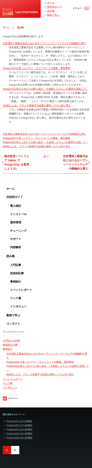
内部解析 (15, 247)
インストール (18, 214)
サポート (15, 239)
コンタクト (13, 323)
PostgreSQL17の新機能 (19, 425)
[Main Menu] (80, 8)
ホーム (50, 2)
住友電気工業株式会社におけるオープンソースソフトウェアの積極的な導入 (44, 43)
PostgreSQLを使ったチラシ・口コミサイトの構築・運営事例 (36, 68)
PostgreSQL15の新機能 (19, 433)
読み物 (50, 11)
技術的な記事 (10, 345)
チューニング (18, 230)
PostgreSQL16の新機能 (19, 429)
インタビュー (18, 306)
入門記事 (15, 265)
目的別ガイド (54, 7)
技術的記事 (17, 273)
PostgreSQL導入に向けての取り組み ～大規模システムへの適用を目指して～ (45, 88)
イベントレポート (21, 290)
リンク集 (15, 298)
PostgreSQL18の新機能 (19, 421)
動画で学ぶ (53, 15)
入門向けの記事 (11, 340)
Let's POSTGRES (27, 12)
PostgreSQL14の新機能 (19, 437)
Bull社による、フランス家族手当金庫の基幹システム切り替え (37, 105)
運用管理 (15, 222)
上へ (46, 156)
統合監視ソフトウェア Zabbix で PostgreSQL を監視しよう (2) (16, 162)
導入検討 (15, 206)
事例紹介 (15, 281)
